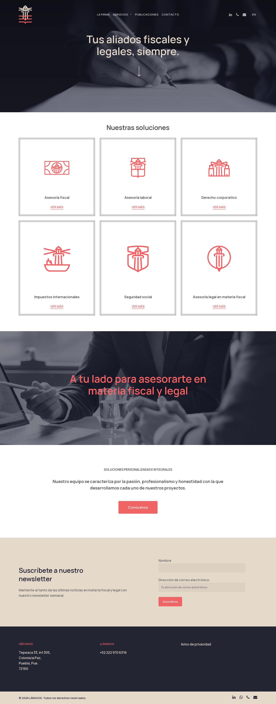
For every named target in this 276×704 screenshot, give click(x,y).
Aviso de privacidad (196, 644)
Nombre (165, 560)
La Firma (103, 14)
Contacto (170, 14)
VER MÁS (56, 207)
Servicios (122, 14)
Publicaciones (147, 14)
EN (254, 14)
